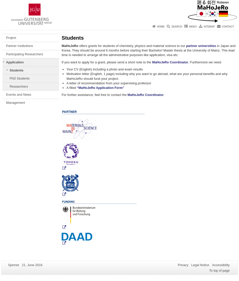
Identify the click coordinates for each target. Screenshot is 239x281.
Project (11, 38)
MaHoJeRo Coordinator (170, 62)
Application (15, 62)
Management (15, 103)
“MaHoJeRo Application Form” (100, 88)
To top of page (219, 270)
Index (193, 26)
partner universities (201, 46)
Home (161, 26)
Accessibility (221, 265)
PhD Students (20, 78)
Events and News (18, 94)
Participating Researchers (24, 54)
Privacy (183, 265)
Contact (228, 26)
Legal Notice (200, 265)
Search (176, 26)
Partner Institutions (19, 46)
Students (16, 70)
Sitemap (209, 26)
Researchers (19, 86)
